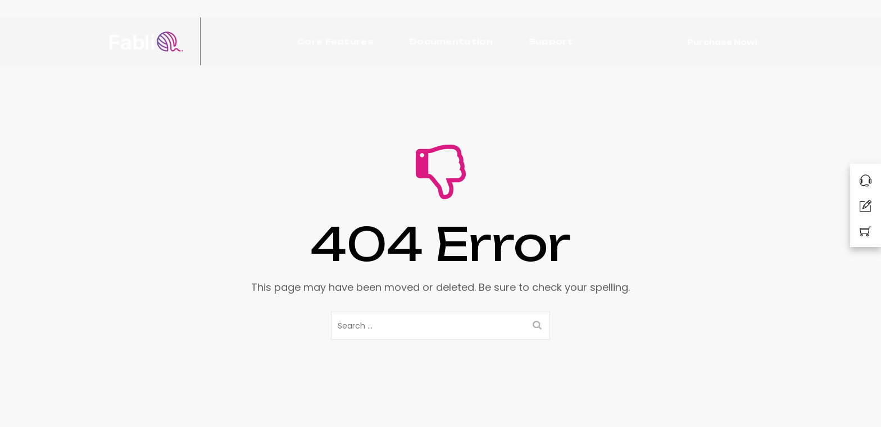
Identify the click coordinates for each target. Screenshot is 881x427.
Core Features (335, 41)
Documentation (451, 41)
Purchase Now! (722, 42)
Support (551, 41)
